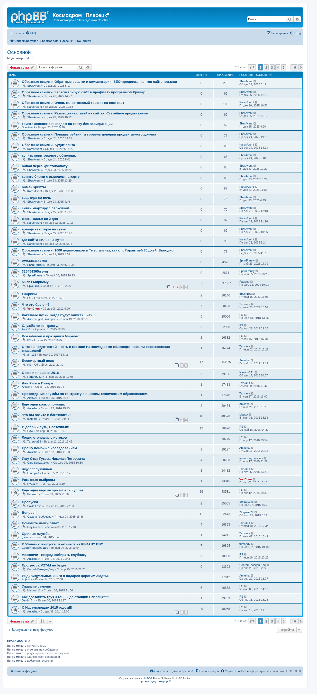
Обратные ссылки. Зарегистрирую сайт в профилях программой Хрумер (83, 92)
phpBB (146, 678)
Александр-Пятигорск (41, 319)
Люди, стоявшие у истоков (44, 437)
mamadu (32, 418)
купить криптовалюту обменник (49, 155)
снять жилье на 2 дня (40, 219)
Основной (19, 52)
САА (30, 430)
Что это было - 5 (35, 305)
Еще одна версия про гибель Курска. (53, 490)
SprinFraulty (34, 264)
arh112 (31, 354)
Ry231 (31, 483)
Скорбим (29, 294)
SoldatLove (34, 506)
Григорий (33, 473)
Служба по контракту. (40, 326)
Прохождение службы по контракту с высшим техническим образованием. (85, 394)
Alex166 (27, 329)
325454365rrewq (35, 271)
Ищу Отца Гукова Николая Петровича (53, 459)
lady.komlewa (35, 527)
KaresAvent (34, 106)
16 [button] (294, 67)
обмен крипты (34, 187)
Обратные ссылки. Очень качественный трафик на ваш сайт (73, 103)
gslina (25, 537)
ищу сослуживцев (37, 469)
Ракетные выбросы (38, 480)
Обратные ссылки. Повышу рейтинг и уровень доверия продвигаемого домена (89, 134)
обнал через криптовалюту (45, 166)
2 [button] (266, 67)
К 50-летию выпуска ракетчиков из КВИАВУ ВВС (62, 544)
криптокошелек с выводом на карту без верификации (67, 124)
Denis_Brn (28, 600)
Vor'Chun (33, 308)
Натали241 (34, 376)
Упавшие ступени (36, 586)
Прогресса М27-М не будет (44, 565)
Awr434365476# (34, 261)
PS (29, 298)
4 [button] (278, 67)
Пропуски (30, 502)
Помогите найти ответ (40, 523)
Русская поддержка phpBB (155, 681)
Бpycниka (33, 285)
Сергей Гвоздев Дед (35, 547)
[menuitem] (31, 33)
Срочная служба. (36, 534)
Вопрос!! (29, 513)
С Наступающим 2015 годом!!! (47, 607)
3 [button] (272, 67)
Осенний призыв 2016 (40, 373)
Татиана (244, 304)
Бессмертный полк (38, 361)
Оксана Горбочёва (39, 516)
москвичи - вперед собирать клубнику (54, 555)
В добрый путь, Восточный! (45, 427)
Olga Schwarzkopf (38, 462)
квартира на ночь (36, 198)
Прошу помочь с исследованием (49, 448)
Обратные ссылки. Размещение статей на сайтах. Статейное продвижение (85, 113)
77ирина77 (246, 512)
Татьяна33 (34, 441)
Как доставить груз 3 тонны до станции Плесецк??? (65, 597)
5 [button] (284, 67)
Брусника (245, 293)
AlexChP (32, 397)
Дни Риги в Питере (37, 383)
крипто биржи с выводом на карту (51, 176)
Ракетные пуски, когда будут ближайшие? (57, 315)
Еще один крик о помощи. (43, 404)
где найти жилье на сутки (43, 240)
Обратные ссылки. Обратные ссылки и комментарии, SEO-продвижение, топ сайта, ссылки (99, 82)
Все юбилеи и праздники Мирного (50, 336)
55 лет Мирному (35, 282)
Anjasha (244, 360)
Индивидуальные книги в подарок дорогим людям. (65, 576)
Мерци (243, 414)
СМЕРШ (29, 58)
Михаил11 (34, 590)
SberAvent (33, 85)
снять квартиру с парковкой (45, 208)
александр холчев (251, 458)
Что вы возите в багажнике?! (46, 415)
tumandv (244, 543)
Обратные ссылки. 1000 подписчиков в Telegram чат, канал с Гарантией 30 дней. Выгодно (98, 250)
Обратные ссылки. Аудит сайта (48, 145)
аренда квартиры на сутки (44, 229)
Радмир (244, 281)
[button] (252, 67)
